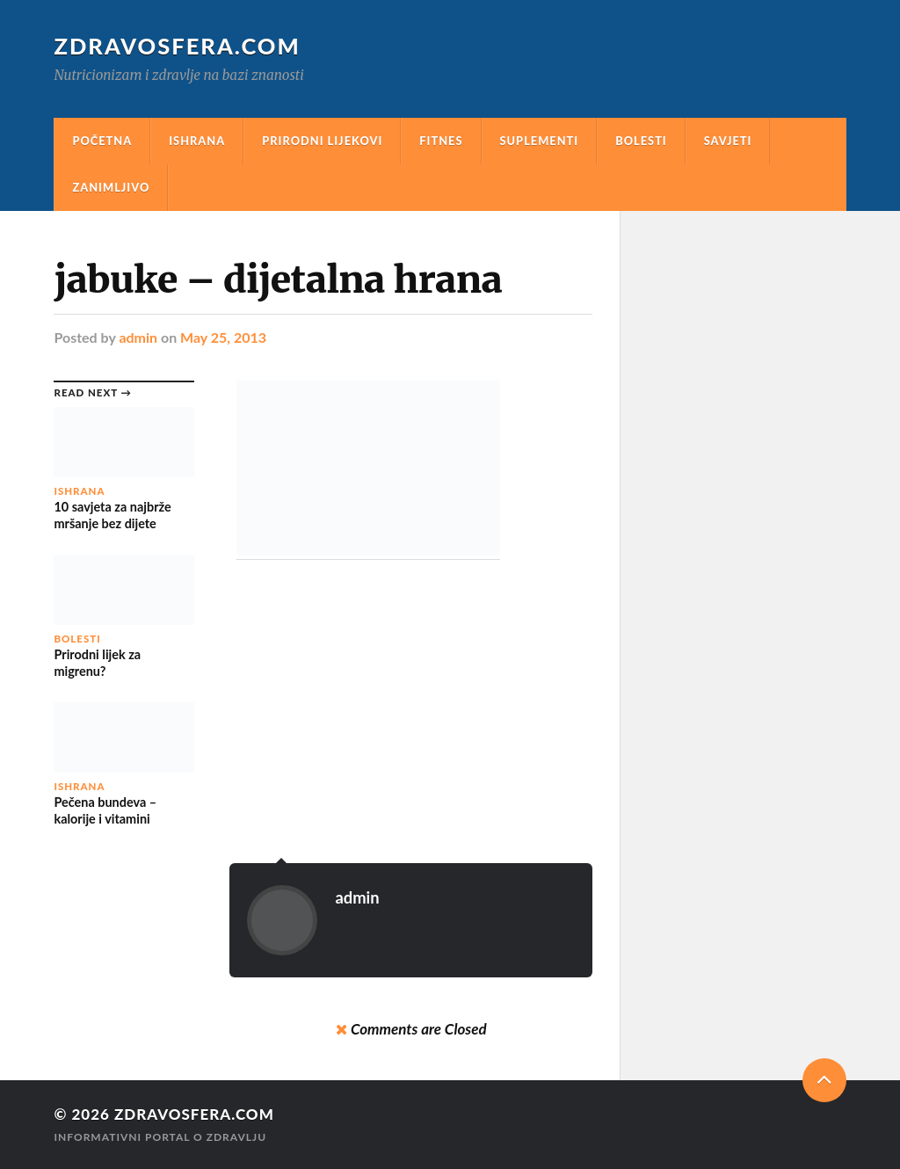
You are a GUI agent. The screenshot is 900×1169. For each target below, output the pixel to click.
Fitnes (440, 141)
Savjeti (728, 141)
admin (138, 337)
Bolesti (641, 141)
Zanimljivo (110, 187)
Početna (102, 141)
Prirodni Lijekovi (322, 141)
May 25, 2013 (223, 337)
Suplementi (539, 141)
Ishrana (197, 141)
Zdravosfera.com (177, 46)
